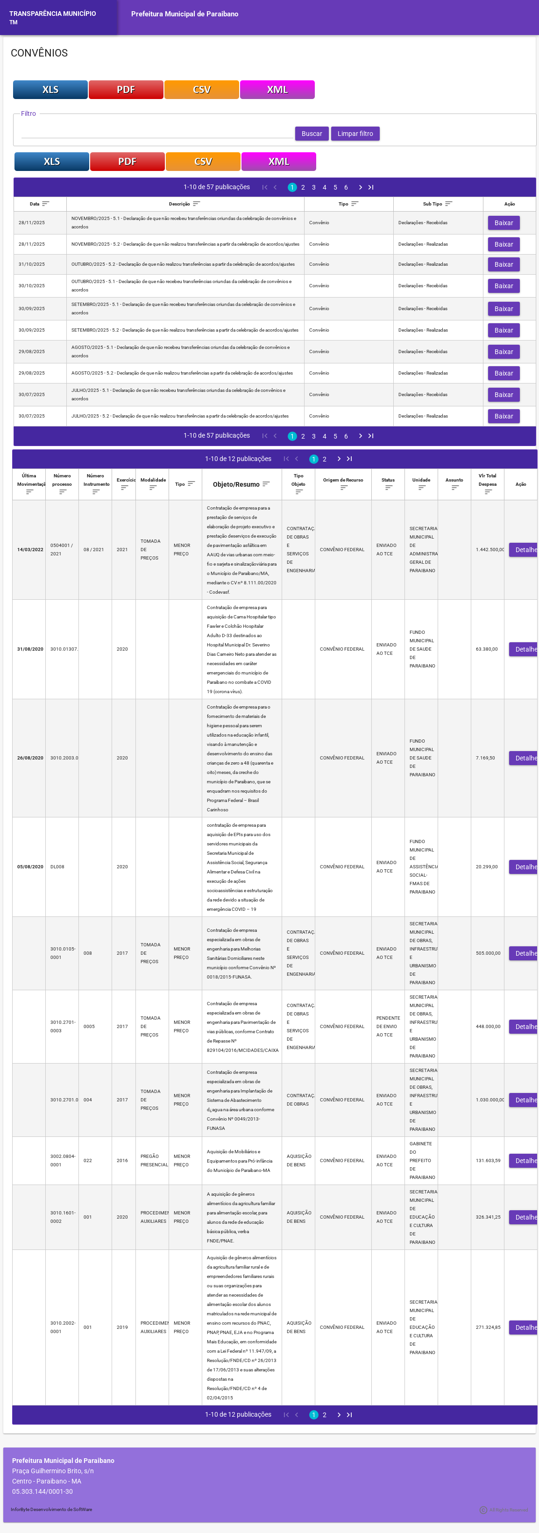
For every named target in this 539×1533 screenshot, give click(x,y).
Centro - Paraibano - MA (46, 1481)
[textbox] (157, 133)
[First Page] (264, 187)
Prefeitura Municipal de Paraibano (184, 14)
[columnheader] (40, 204)
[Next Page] (360, 187)
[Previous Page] (274, 187)
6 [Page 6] (346, 187)
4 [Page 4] (324, 187)
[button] (312, 134)
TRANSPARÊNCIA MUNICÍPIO (52, 13)
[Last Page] (371, 187)
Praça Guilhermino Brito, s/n (53, 1471)
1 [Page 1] (292, 187)
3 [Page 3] (314, 187)
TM (13, 22)
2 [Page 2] (303, 187)
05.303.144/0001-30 (42, 1491)
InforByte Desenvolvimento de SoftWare (51, 1509)
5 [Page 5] (335, 187)
